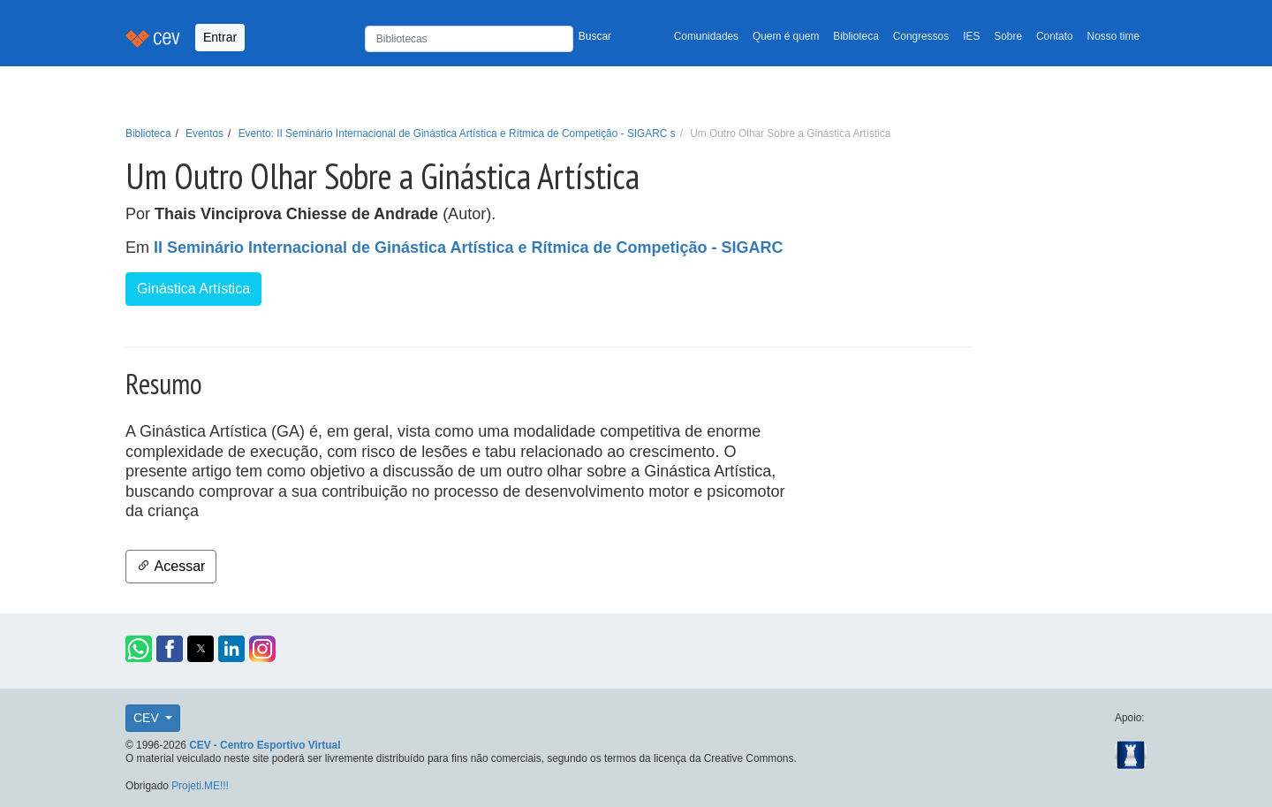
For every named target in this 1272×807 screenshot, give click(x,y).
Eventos (204, 133)
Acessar (171, 566)
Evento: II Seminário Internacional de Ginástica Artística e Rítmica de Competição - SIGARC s (457, 133)
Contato (1054, 36)
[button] (138, 649)
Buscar (595, 36)
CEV (148, 718)
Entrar (220, 37)
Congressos (921, 36)
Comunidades (706, 36)
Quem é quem (786, 36)
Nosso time (1113, 36)
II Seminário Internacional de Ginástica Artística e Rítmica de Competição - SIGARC (469, 247)
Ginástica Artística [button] (193, 288)
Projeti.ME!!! (200, 786)
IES (971, 36)
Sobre (1008, 36)
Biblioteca (856, 36)
